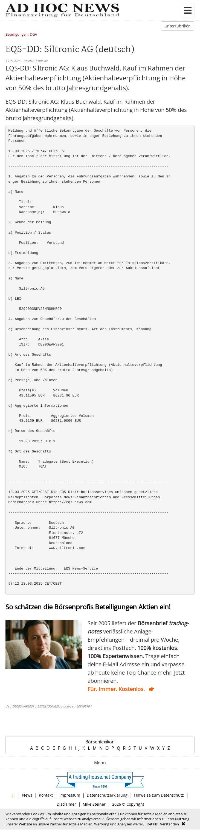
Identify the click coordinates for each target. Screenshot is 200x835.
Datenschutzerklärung (107, 795)
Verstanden (169, 824)
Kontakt (46, 795)
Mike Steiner (94, 804)
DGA (33, 35)
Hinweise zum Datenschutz (159, 795)
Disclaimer (66, 804)
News (27, 795)
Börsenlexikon (100, 742)
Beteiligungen (16, 35)
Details (152, 824)
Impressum (69, 795)
